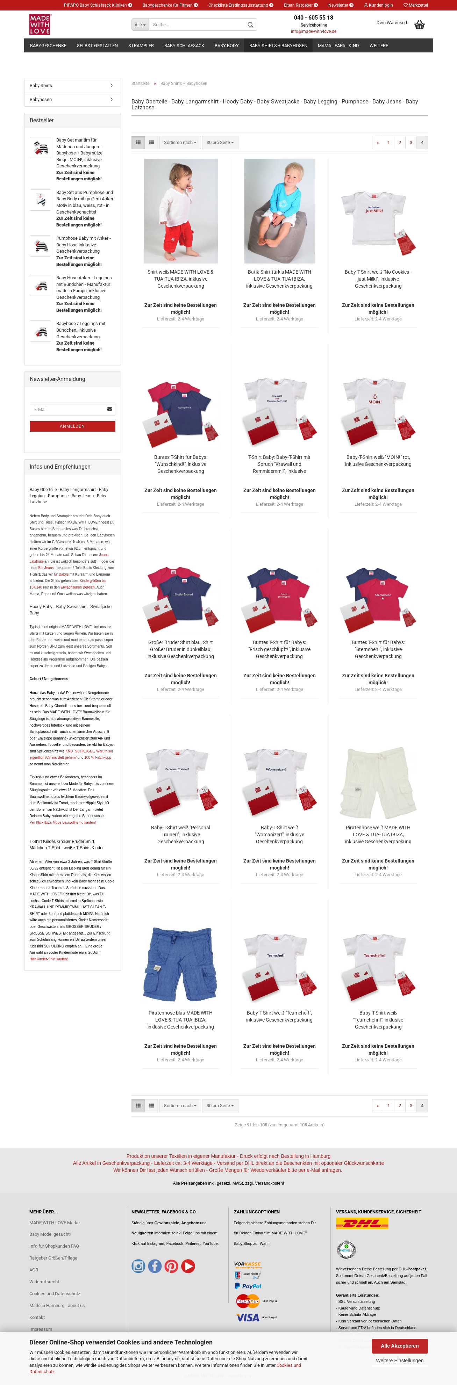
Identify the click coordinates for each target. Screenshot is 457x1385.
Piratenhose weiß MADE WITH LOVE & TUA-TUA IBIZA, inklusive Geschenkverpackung (378, 834)
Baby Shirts (41, 85)
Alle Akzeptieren (400, 1346)
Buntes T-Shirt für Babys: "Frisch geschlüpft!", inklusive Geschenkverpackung (279, 649)
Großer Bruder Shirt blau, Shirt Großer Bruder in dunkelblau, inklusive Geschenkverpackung (181, 649)
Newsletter (341, 5)
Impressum (40, 1329)
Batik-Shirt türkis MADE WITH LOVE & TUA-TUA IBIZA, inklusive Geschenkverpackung (279, 279)
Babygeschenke (48, 45)
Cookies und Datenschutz (54, 1293)
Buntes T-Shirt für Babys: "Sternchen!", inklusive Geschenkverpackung (378, 649)
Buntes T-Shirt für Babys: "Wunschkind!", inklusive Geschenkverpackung (180, 464)
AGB (33, 1269)
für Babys (61, 574)
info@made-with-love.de (313, 31)
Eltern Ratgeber (301, 5)
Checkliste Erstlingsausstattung (240, 5)
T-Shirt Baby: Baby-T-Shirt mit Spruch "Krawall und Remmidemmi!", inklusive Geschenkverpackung (279, 464)
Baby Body (227, 45)
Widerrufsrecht (44, 1281)
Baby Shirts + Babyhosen (278, 45)
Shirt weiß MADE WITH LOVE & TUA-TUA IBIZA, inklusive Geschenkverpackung (181, 279)
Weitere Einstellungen (400, 1360)
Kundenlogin (378, 5)
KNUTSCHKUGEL (79, 751)
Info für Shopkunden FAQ (54, 1246)
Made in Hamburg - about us (57, 1305)
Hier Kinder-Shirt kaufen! (49, 959)
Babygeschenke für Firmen (170, 5)
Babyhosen (41, 99)
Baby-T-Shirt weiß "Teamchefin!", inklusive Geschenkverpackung (378, 1020)
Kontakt (37, 1317)
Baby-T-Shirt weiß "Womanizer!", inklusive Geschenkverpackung (279, 834)
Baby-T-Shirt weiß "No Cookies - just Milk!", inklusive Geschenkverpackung (378, 279)
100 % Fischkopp (98, 757)
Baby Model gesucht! (50, 1234)
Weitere (379, 45)
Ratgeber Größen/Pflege (53, 1258)
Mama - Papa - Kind (338, 45)
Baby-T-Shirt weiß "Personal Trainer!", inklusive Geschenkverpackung (180, 834)
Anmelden (72, 426)
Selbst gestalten (97, 45)
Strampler (141, 45)
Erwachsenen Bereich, (77, 587)
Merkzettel (416, 5)
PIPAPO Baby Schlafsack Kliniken (98, 5)
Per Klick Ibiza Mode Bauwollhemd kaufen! (63, 822)
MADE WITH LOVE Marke (54, 1222)
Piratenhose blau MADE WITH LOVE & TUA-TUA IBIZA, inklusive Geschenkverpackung (181, 1020)
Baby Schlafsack (184, 45)
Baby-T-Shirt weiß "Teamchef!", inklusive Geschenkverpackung (279, 1016)
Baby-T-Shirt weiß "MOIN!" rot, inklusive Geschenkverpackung (378, 460)
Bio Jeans (46, 568)
